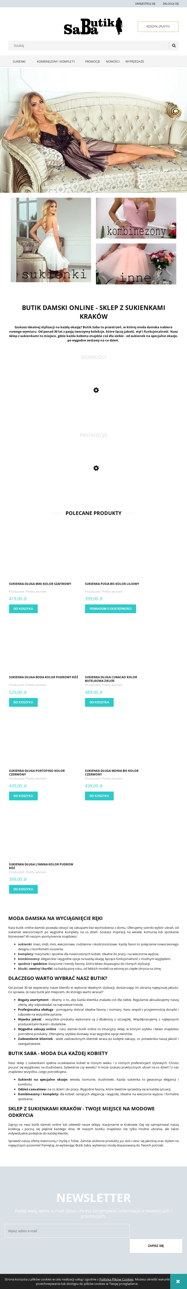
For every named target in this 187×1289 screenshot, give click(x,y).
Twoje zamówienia (55, 1198)
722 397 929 (104, 1239)
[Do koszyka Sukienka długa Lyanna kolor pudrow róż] (23, 796)
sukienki (25, 850)
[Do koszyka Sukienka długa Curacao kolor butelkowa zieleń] (23, 702)
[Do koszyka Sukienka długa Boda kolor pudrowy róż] (139, 608)
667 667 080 (107, 1248)
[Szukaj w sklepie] (89, 45)
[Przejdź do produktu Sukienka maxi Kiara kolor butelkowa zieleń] (51, 489)
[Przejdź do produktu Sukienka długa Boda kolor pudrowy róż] (151, 554)
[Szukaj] (174, 45)
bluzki (23, 875)
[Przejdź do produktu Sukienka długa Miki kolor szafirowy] (35, 554)
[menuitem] (20, 61)
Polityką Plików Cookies (116, 1279)
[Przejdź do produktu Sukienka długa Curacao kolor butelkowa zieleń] (35, 647)
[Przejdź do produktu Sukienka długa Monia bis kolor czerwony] (151, 647)
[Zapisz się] (153, 1137)
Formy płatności (88, 1198)
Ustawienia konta (54, 1204)
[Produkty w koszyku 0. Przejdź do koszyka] (158, 26)
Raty (114, 1204)
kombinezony (28, 865)
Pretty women (36, 591)
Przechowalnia (53, 1210)
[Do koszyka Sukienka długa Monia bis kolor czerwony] (139, 702)
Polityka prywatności (126, 1198)
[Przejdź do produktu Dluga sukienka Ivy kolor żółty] (51, 411)
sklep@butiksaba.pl (117, 1256)
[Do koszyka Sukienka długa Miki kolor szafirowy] (23, 608)
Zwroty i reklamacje (22, 1204)
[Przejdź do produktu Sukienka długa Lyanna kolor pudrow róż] (35, 741)
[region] (93, 130)
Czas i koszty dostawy (92, 1204)
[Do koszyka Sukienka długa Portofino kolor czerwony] (81, 702)
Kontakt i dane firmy (160, 1198)
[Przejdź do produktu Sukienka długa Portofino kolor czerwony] (93, 647)
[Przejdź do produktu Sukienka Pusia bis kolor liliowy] (93, 554)
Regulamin (16, 1198)
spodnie (24, 870)
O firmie (150, 1215)
